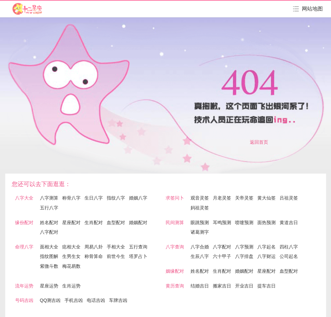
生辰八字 (200, 256)
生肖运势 (71, 285)
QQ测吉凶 (50, 300)
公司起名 (289, 256)
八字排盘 (244, 256)
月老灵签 (222, 198)
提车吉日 (266, 285)
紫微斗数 (49, 266)
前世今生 (116, 256)
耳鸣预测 (222, 222)
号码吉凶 (24, 300)
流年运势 (24, 285)
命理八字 (24, 246)
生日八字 (93, 198)
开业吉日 (244, 285)
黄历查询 (175, 285)
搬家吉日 (222, 285)
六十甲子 (222, 256)
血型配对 (116, 222)
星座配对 (71, 222)
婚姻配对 (138, 222)
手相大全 (116, 246)
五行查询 (138, 246)
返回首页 (259, 142)
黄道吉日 (289, 222)
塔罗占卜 (138, 256)
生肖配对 (93, 222)
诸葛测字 (200, 232)
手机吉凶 (73, 300)
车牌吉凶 (118, 300)
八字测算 (49, 198)
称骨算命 (93, 256)
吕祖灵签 (289, 198)
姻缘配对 (175, 271)
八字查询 (175, 246)
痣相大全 (71, 246)
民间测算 (175, 222)
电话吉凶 (96, 300)
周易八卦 (93, 246)
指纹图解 (49, 256)
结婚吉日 (200, 285)
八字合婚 (200, 246)
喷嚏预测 (244, 222)
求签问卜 (175, 198)
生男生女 (71, 256)
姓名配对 (49, 222)
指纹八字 (116, 198)
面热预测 (266, 222)
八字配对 (49, 232)
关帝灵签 (244, 198)
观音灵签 (200, 198)
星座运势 (49, 285)
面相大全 (49, 246)
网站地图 (312, 8)
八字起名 (266, 246)
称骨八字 (71, 198)
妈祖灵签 (200, 207)
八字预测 (244, 246)
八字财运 (266, 256)
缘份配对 (24, 222)
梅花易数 (71, 266)
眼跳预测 (200, 222)
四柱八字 (289, 246)
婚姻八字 (138, 198)
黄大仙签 (266, 198)
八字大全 (24, 198)
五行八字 (49, 207)
